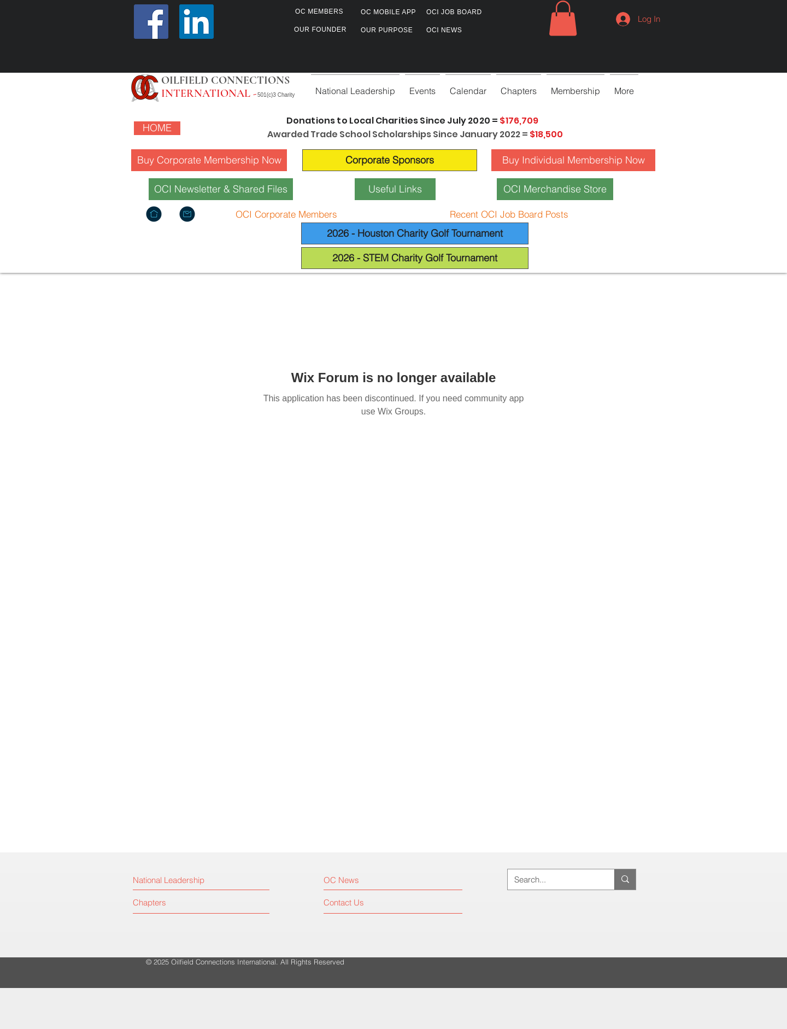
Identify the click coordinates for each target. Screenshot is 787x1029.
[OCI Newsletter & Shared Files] (221, 189)
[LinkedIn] (196, 21)
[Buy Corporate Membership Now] (209, 160)
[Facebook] (151, 21)
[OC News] (371, 880)
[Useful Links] (395, 189)
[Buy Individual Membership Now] (573, 160)
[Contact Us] (365, 903)
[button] (563, 18)
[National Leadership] (180, 880)
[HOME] (157, 128)
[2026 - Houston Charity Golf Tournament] (414, 233)
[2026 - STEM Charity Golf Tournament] (414, 258)
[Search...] (552, 879)
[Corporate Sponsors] (389, 160)
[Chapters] (174, 903)
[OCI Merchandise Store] (555, 189)
